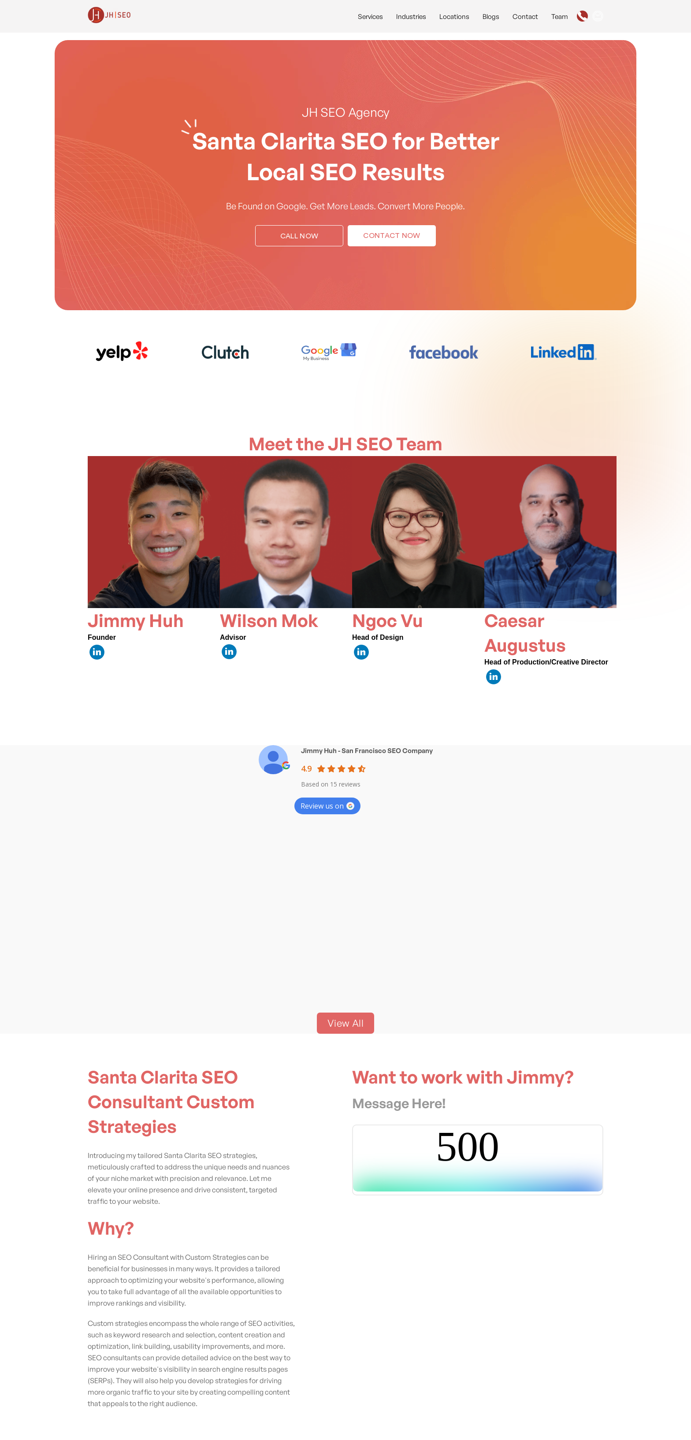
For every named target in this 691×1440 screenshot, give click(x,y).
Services (370, 16)
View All (345, 1023)
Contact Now (391, 235)
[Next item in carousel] (603, 588)
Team (559, 16)
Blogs (491, 16)
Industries (411, 16)
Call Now (299, 236)
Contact (525, 16)
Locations (454, 16)
